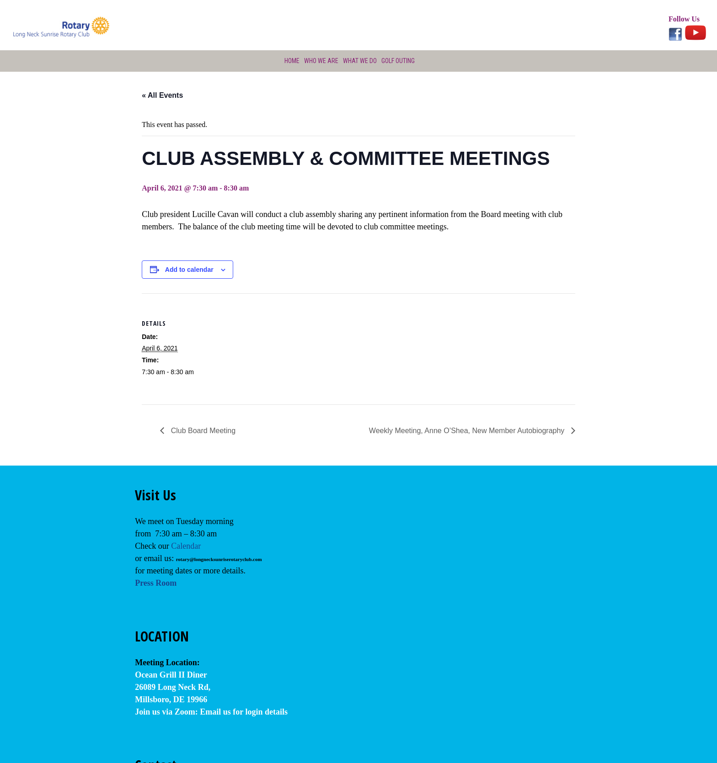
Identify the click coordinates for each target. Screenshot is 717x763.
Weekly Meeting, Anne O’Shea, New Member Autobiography (468, 430)
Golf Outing (398, 60)
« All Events (162, 95)
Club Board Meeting (202, 430)
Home (290, 60)
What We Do (359, 60)
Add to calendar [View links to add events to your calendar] (189, 269)
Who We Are (320, 60)
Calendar (186, 546)
